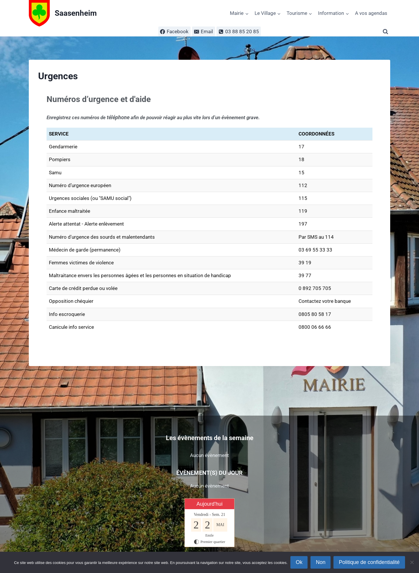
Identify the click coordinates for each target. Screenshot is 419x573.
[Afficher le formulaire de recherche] (386, 31)
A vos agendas (371, 13)
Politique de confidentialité (369, 562)
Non (320, 562)
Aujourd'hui (209, 504)
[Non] (412, 562)
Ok (299, 562)
